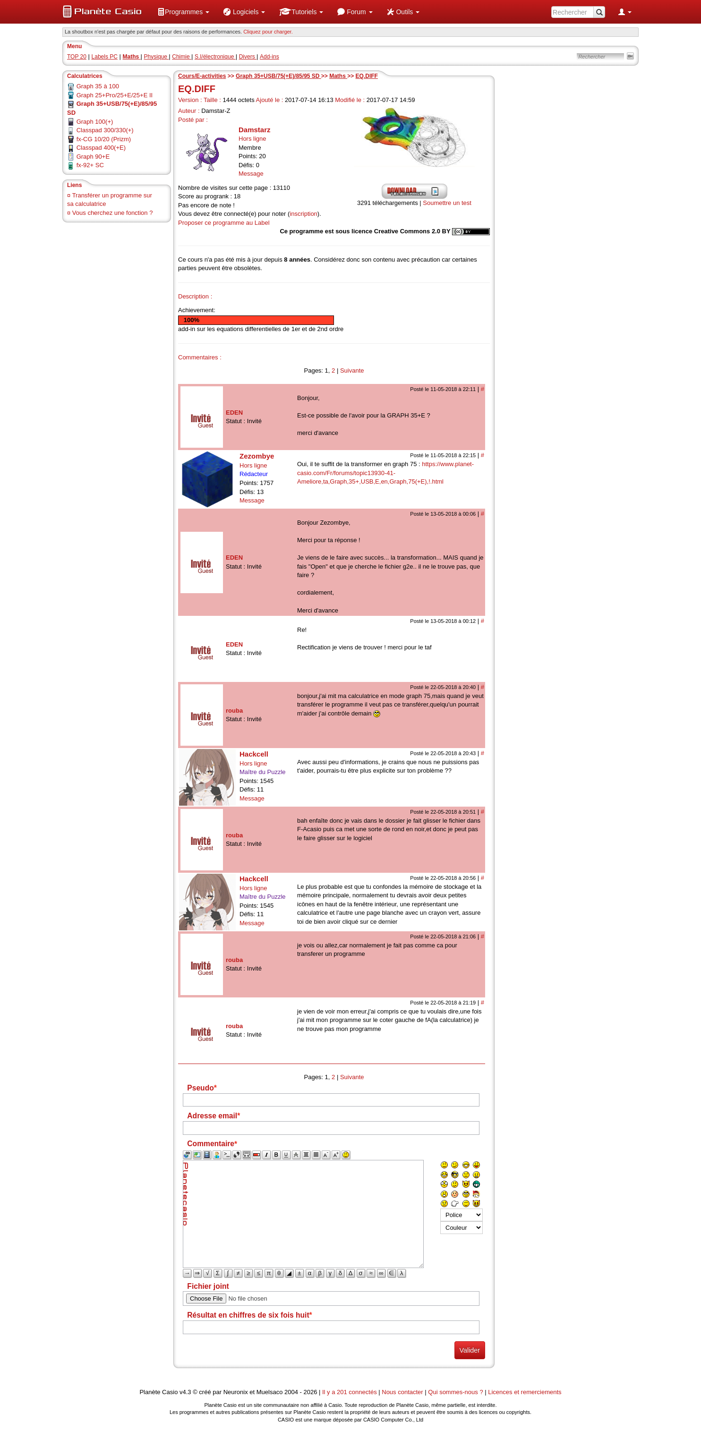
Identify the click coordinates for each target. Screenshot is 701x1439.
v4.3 (185, 1392)
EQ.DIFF (367, 76)
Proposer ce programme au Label (224, 222)
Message (251, 173)
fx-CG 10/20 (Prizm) (104, 139)
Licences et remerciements (524, 1392)
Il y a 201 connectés (350, 1392)
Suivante (352, 370)
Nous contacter (402, 1392)
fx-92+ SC (90, 165)
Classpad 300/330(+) (105, 130)
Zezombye (256, 456)
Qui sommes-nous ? (455, 1392)
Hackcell (253, 754)
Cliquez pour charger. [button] (268, 31)
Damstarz (255, 130)
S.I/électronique (215, 56)
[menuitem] (183, 12)
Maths (338, 76)
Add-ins (269, 56)
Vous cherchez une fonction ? (112, 212)
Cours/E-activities (202, 76)
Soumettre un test (447, 202)
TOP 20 (76, 56)
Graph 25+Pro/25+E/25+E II (115, 95)
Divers (247, 56)
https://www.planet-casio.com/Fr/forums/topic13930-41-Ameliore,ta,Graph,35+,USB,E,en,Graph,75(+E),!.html (385, 472)
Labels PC (105, 56)
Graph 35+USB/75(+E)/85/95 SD (278, 76)
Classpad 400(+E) (101, 147)
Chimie (181, 56)
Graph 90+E (93, 156)
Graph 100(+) (95, 121)
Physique (156, 56)
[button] (183, 12)
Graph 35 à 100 (98, 86)
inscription (303, 213)
